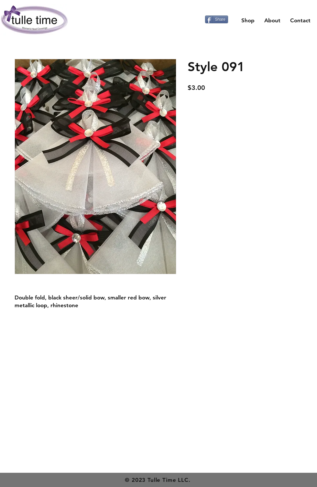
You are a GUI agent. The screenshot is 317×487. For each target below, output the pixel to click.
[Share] (216, 19)
